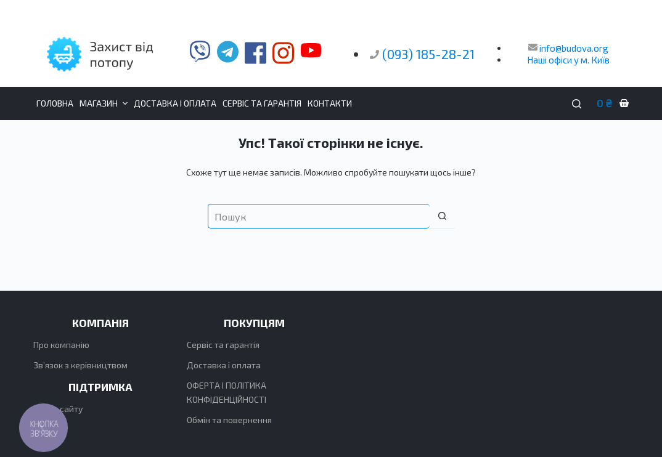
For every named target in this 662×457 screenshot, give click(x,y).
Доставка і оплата (224, 365)
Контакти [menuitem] (330, 103)
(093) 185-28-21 (428, 54)
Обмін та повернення (229, 420)
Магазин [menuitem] (105, 103)
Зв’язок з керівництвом (80, 365)
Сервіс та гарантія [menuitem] (262, 103)
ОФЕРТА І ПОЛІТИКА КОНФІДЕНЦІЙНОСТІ (226, 392)
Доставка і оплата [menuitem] (175, 103)
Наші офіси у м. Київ (568, 59)
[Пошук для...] (319, 216)
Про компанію (61, 344)
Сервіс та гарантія (223, 344)
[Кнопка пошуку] (442, 216)
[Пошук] (576, 103)
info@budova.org (568, 48)
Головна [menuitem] (54, 103)
